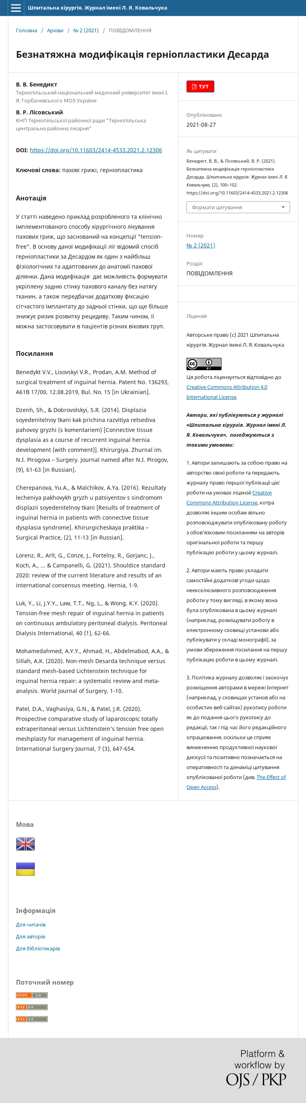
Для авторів (30, 936)
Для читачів (30, 924)
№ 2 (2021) (86, 30)
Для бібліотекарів (38, 948)
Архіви (55, 30)
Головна (26, 30)
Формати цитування (217, 207)
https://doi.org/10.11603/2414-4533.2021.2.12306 (96, 150)
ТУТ (203, 86)
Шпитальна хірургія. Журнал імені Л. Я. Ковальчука (97, 7)
